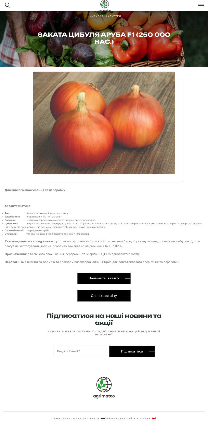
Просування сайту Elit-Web (131, 418)
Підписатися (132, 351)
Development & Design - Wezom (79, 418)
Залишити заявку (104, 278)
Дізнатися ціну (104, 296)
